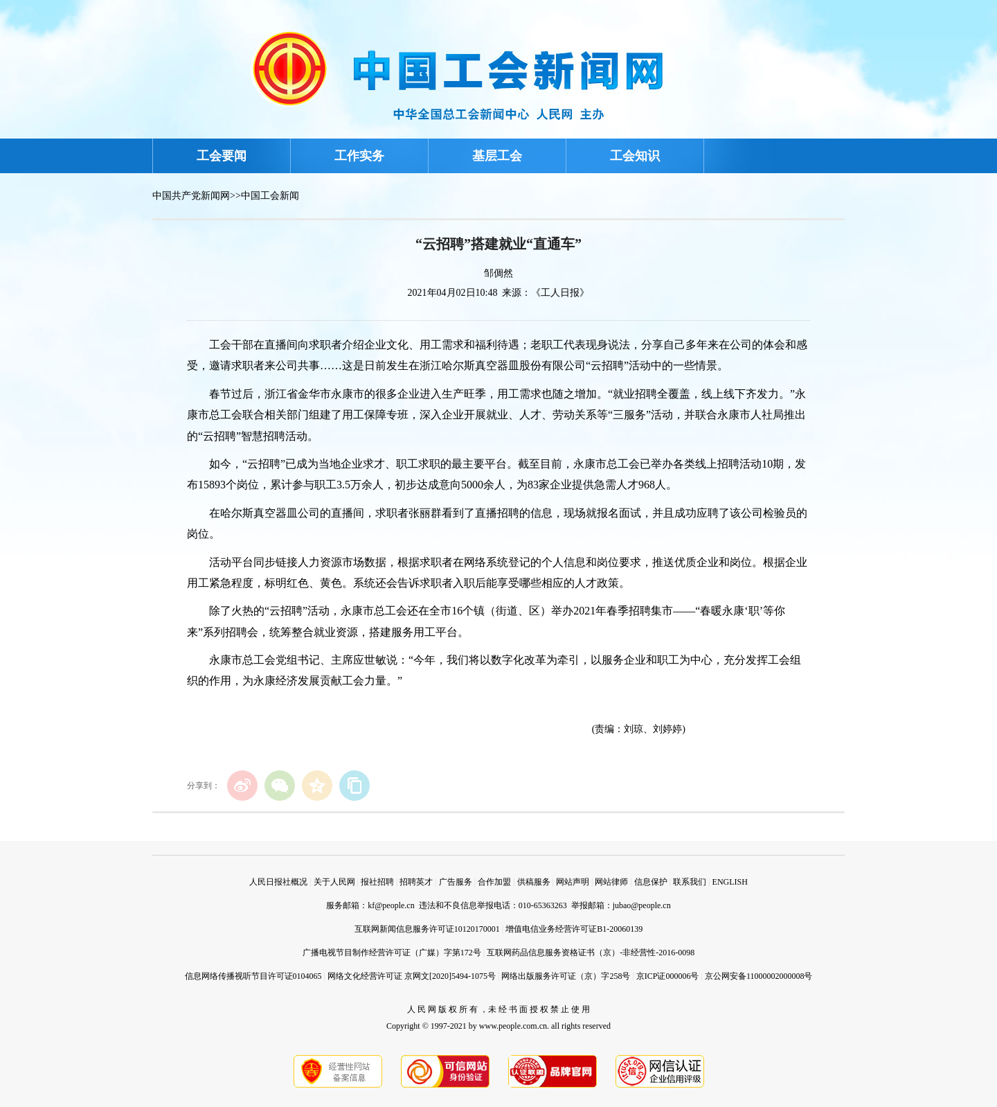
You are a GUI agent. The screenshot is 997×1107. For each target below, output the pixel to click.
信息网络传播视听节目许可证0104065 (253, 976)
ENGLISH (730, 882)
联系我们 (689, 882)
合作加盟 (494, 882)
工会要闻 (221, 156)
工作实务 (359, 156)
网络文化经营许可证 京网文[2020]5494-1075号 (411, 976)
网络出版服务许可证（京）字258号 (565, 976)
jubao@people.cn (642, 905)
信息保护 (650, 882)
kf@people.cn (391, 905)
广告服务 (455, 882)
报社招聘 (377, 882)
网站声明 (572, 882)
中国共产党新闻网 (191, 196)
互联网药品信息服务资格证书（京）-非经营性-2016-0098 (590, 952)
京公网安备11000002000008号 (759, 976)
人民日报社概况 (278, 882)
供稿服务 (533, 882)
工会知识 (635, 156)
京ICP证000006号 (667, 976)
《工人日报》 (560, 292)
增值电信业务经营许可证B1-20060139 (574, 929)
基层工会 (497, 156)
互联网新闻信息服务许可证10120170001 (427, 929)
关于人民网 (334, 882)
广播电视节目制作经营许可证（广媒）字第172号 (392, 952)
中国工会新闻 (270, 196)
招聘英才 (416, 882)
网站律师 (611, 882)
